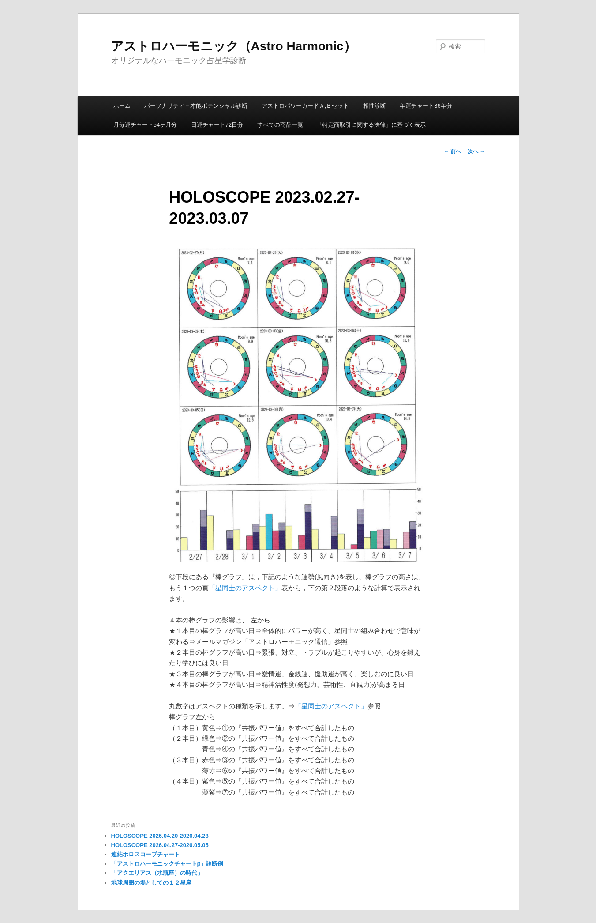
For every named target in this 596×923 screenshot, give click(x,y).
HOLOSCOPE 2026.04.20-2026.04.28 (160, 836)
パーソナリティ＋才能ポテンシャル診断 (195, 105)
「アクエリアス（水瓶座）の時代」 (157, 873)
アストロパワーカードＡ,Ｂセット (305, 105)
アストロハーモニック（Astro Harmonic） (233, 46)
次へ (476, 151)
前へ (452, 151)
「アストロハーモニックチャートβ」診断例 (167, 863)
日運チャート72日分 (217, 124)
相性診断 (374, 105)
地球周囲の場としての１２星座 (151, 882)
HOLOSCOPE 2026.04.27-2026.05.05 (160, 845)
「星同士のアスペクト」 (245, 587)
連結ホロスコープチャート (145, 854)
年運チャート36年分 (426, 105)
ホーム (122, 105)
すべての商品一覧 (280, 124)
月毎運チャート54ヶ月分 (145, 124)
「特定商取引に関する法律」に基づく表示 (371, 124)
